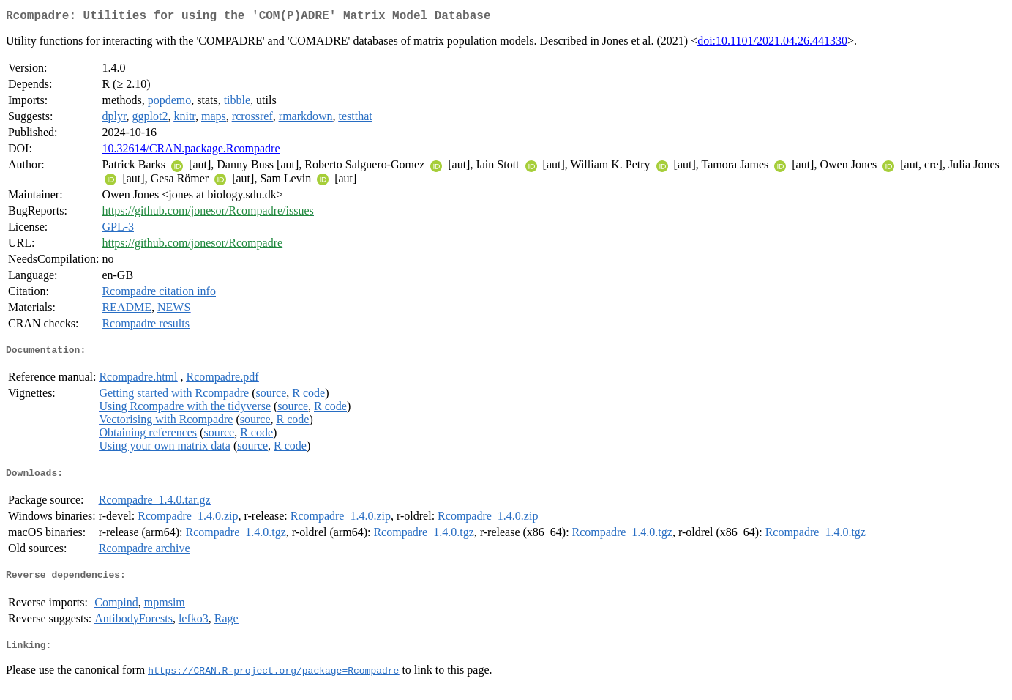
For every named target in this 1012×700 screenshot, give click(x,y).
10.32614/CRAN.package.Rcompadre (191, 151)
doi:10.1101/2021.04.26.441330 (772, 43)
